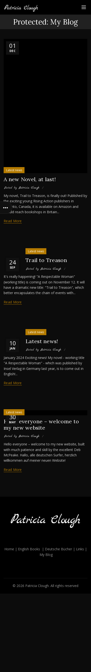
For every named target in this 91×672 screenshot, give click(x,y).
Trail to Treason (46, 260)
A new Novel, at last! (30, 179)
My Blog (46, 554)
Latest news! (41, 341)
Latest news (14, 170)
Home (9, 549)
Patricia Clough (37, 585)
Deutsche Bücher (58, 549)
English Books (29, 549)
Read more (13, 221)
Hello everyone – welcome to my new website (41, 424)
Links (80, 549)
